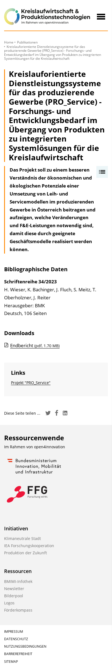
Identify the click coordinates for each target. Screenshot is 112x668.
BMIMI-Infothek (18, 581)
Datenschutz (16, 639)
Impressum (13, 631)
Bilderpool (13, 595)
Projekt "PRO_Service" (31, 382)
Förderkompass (18, 610)
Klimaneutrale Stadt (22, 538)
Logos (9, 602)
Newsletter (14, 588)
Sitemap (11, 661)
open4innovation (49, 446)
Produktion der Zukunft (25, 552)
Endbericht (35, 345)
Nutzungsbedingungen (25, 646)
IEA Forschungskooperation (29, 545)
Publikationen (27, 42)
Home (8, 42)
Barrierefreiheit (18, 653)
